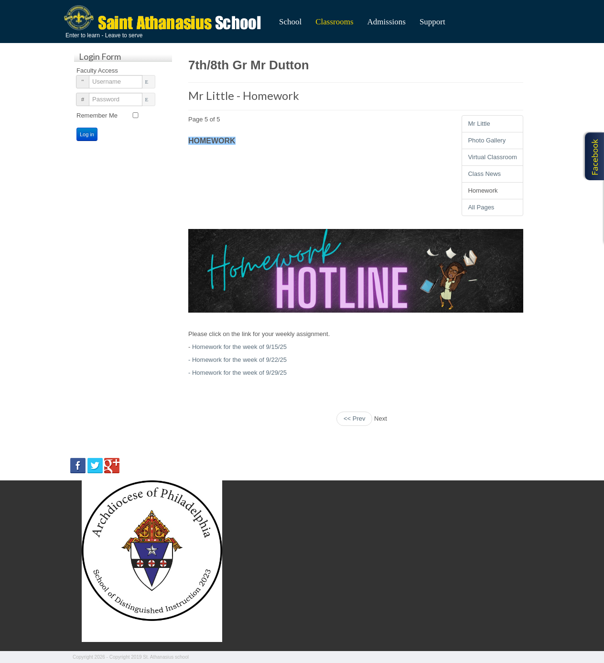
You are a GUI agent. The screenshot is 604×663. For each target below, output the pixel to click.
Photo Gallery (487, 140)
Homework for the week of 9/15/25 (239, 346)
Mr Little (479, 123)
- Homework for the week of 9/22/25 (237, 359)
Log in (87, 134)
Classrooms (334, 21)
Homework (482, 190)
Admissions (386, 21)
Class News (484, 173)
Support (432, 21)
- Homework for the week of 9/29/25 (237, 372)
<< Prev (355, 418)
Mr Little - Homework (243, 95)
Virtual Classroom (492, 157)
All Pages (481, 207)
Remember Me (97, 115)
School (290, 21)
